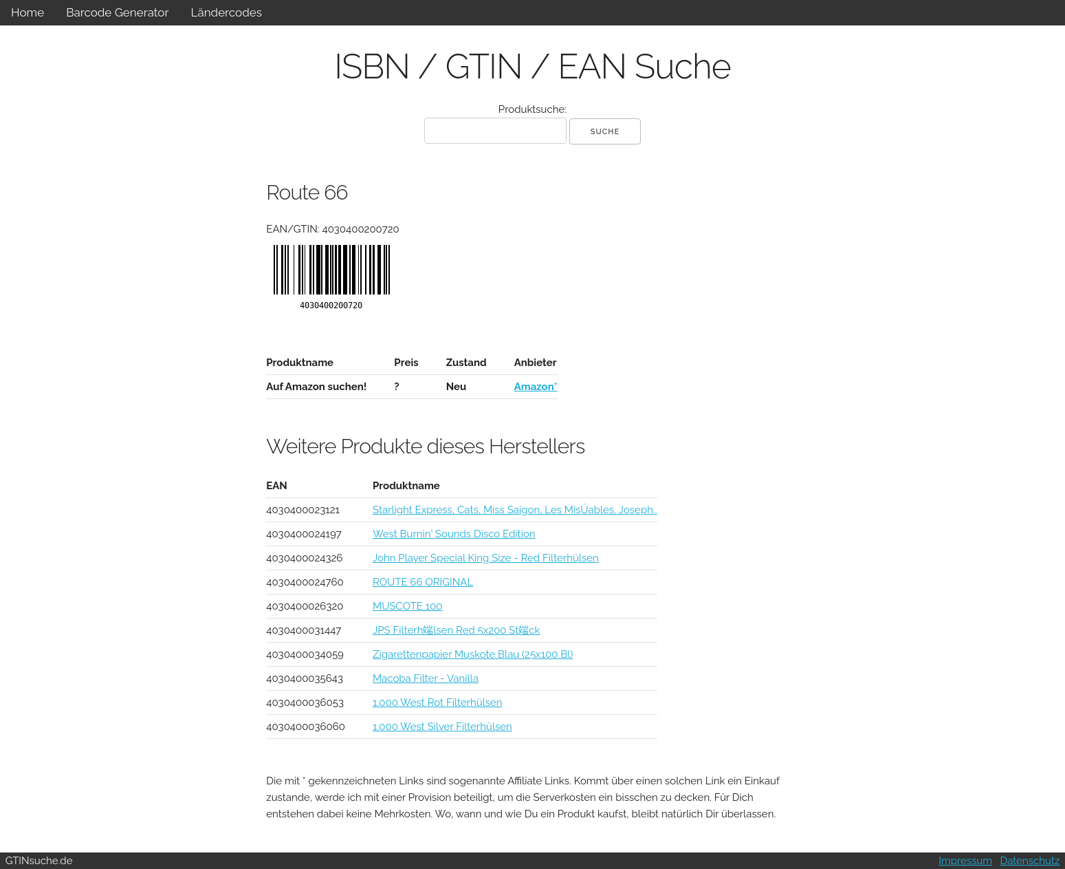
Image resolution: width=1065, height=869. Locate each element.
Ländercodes (225, 12)
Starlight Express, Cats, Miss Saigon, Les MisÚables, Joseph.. (515, 510)
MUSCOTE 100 (408, 606)
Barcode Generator (117, 12)
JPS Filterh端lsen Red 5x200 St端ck (456, 630)
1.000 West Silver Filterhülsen (442, 726)
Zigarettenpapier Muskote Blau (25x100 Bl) (473, 654)
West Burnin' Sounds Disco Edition (454, 534)
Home (27, 12)
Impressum (965, 861)
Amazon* (536, 386)
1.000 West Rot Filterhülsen (438, 702)
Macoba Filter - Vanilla (426, 678)
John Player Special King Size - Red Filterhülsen (486, 558)
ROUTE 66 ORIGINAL (423, 582)
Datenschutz (1030, 861)
